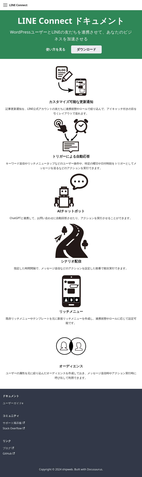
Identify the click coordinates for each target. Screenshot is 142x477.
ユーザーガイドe (13, 403)
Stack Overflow (14, 428)
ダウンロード (86, 49)
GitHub (9, 453)
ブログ (8, 448)
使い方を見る (55, 49)
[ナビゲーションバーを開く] (5, 5)
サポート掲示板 (14, 423)
